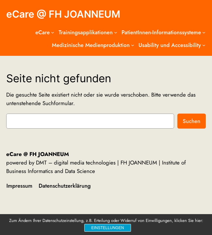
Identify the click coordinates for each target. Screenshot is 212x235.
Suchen (191, 121)
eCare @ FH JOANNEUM (63, 14)
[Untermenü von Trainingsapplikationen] (115, 32)
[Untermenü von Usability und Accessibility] (203, 45)
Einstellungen (107, 228)
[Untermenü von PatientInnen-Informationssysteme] (203, 32)
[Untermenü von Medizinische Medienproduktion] (132, 45)
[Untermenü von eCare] (52, 32)
